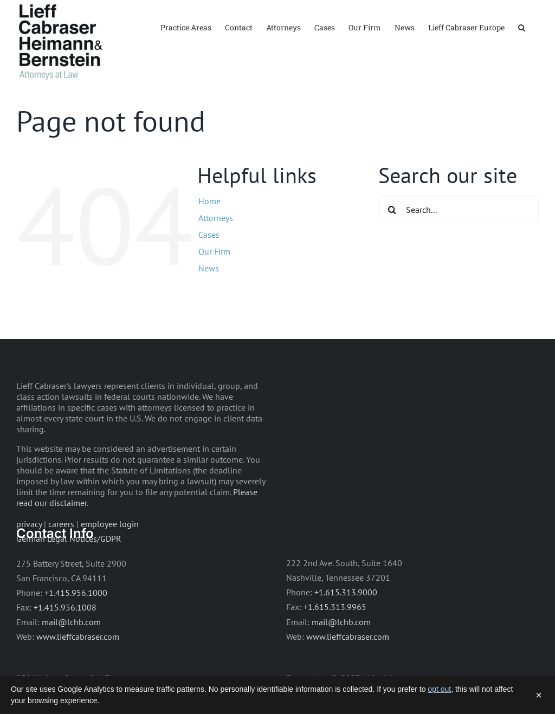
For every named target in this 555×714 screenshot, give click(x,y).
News (208, 300)
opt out (439, 689)
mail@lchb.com (71, 653)
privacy (29, 555)
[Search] (391, 241)
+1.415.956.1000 (75, 624)
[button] (521, 27)
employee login (110, 555)
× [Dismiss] (538, 695)
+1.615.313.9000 (345, 624)
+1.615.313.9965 (335, 638)
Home (209, 232)
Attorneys (215, 249)
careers (61, 555)
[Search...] (458, 241)
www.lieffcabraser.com (77, 668)
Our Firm (214, 283)
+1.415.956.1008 (65, 638)
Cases (209, 266)
